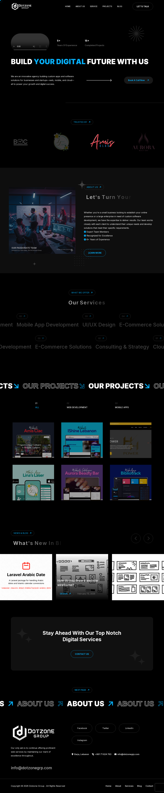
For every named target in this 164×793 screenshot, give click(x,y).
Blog (119, 6)
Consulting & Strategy (114, 347)
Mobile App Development (57, 324)
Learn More (95, 253)
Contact (149, 786)
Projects (107, 6)
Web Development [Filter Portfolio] (77, 404)
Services (129, 786)
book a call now (138, 80)
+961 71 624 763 (101, 754)
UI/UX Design (108, 324)
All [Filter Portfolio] (37, 404)
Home (67, 6)
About (118, 786)
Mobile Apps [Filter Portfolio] (122, 404)
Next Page (82, 690)
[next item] (148, 538)
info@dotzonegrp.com (126, 754)
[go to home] (21, 6)
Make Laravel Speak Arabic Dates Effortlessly (75, 585)
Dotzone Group (36, 786)
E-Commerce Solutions (55, 347)
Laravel (64, 596)
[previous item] (136, 538)
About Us (80, 6)
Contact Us (82, 654)
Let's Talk (143, 6)
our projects (66, 386)
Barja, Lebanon (80, 754)
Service (93, 6)
